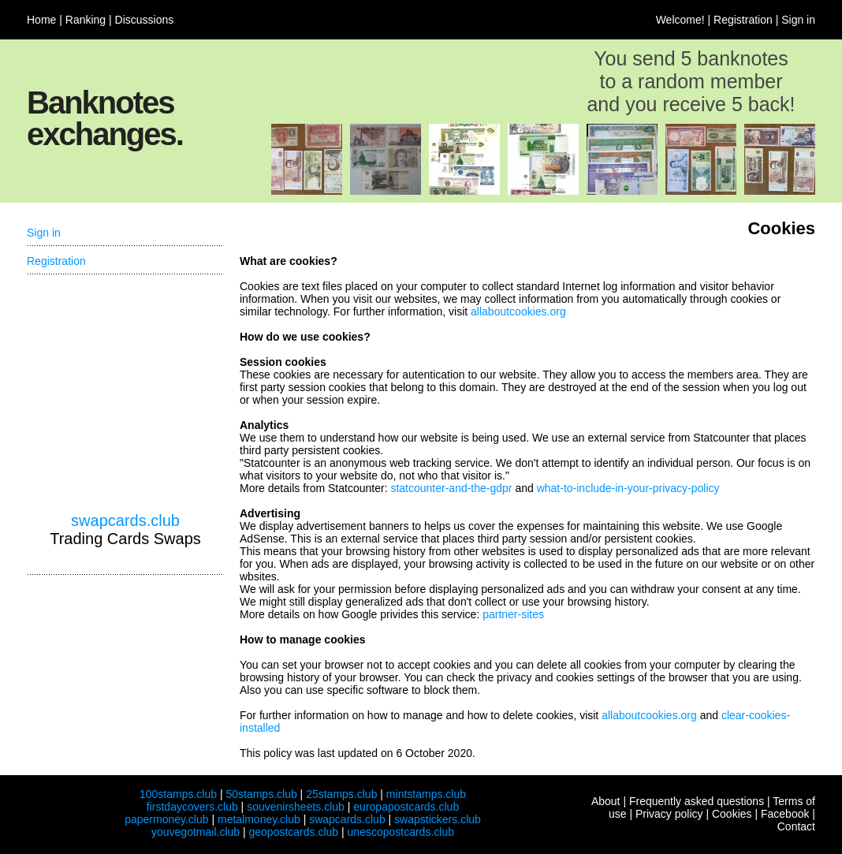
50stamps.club (260, 794)
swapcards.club (125, 520)
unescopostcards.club (401, 832)
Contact (796, 826)
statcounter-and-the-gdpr (451, 488)
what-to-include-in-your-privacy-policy (628, 488)
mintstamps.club (426, 794)
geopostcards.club (294, 832)
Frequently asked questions (696, 801)
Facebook (785, 813)
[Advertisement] (125, 393)
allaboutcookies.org (518, 311)
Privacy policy (669, 813)
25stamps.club (341, 794)
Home (41, 19)
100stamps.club (178, 794)
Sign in (798, 19)
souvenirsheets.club (296, 806)
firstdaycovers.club (192, 806)
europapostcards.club (406, 806)
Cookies (732, 813)
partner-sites (513, 614)
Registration (743, 19)
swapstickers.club (437, 819)
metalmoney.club (259, 819)
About (605, 801)
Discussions (144, 19)
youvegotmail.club (195, 832)
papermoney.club (166, 819)
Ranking (85, 19)
